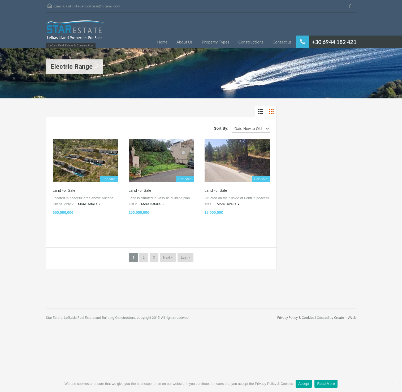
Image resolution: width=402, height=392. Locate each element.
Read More (326, 384)
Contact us (282, 42)
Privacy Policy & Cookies (295, 318)
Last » (185, 257)
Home (162, 42)
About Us (184, 42)
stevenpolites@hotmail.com (97, 6)
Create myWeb (345, 318)
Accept (303, 384)
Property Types (215, 42)
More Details (89, 204)
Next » (167, 257)
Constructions (250, 42)
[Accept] (395, 383)
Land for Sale (64, 190)
